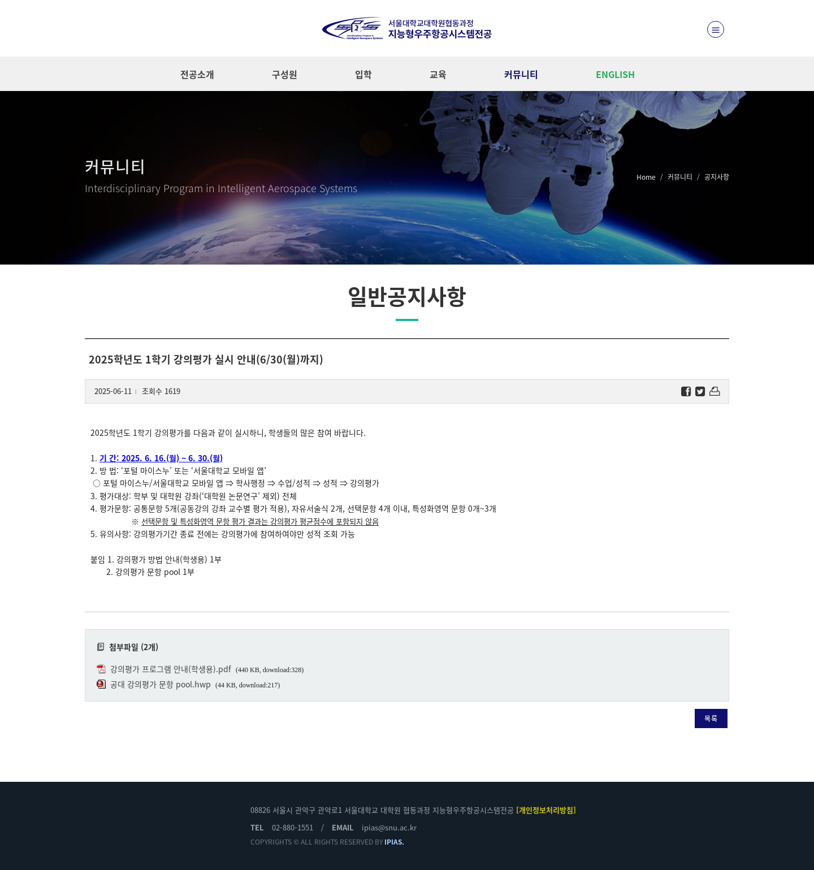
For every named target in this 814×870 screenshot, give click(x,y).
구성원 (284, 74)
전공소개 (197, 74)
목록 (711, 718)
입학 (363, 74)
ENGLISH (615, 74)
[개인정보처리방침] (546, 809)
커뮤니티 (521, 74)
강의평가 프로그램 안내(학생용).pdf (170, 668)
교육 (438, 74)
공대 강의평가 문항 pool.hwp (160, 684)
